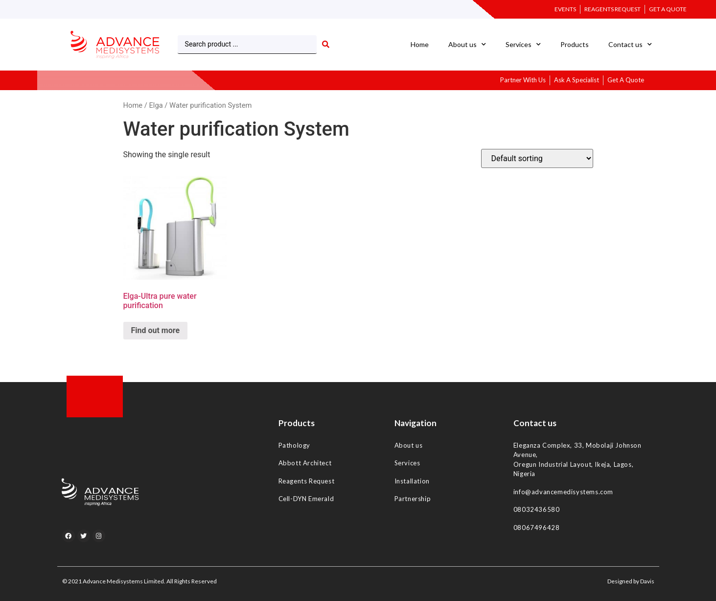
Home (420, 44)
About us (467, 44)
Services (523, 44)
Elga (155, 105)
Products (574, 44)
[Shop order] (537, 158)
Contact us (630, 44)
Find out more (155, 330)
